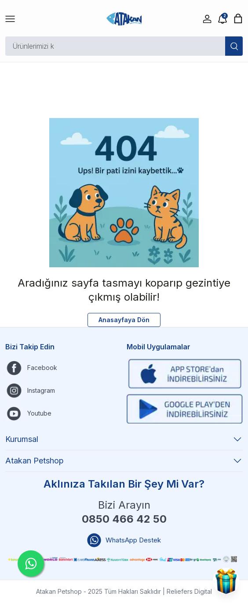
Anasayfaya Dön (124, 319)
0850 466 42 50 (124, 519)
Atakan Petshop (124, 461)
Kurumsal (124, 439)
